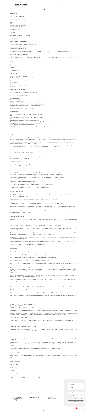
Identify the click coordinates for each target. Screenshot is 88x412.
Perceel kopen (32, 396)
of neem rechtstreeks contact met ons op (76, 401)
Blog (13, 393)
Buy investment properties (34, 397)
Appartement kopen (33, 394)
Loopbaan (67, 5)
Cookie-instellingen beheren (17, 398)
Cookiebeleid (15, 399)
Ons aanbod (60, 5)
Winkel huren (50, 396)
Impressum (14, 394)
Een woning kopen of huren (78, 395)
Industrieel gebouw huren (52, 398)
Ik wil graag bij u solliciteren (78, 398)
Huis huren (49, 393)
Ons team (73, 5)
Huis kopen (32, 393)
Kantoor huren (50, 397)
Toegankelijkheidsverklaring (17, 400)
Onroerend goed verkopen (50, 5)
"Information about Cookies (59, 355)
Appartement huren (51, 394)
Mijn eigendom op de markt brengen (76, 392)
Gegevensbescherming (17, 397)
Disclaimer (14, 396)
